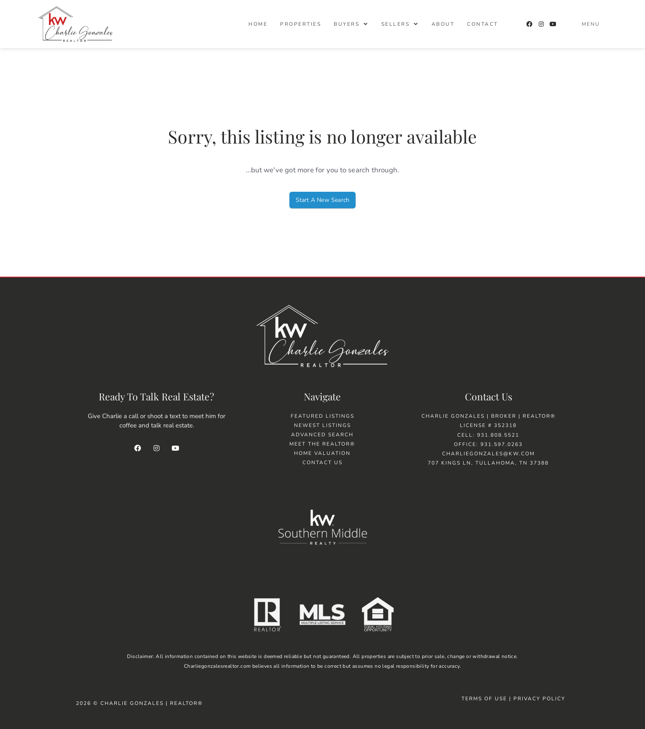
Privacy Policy (540, 698)
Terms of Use (484, 698)
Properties (300, 24)
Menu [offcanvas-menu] (591, 24)
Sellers (400, 24)
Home (257, 24)
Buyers (351, 24)
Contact (482, 24)
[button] (351, 24)
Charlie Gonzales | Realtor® (151, 703)
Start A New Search (323, 200)
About (443, 24)
